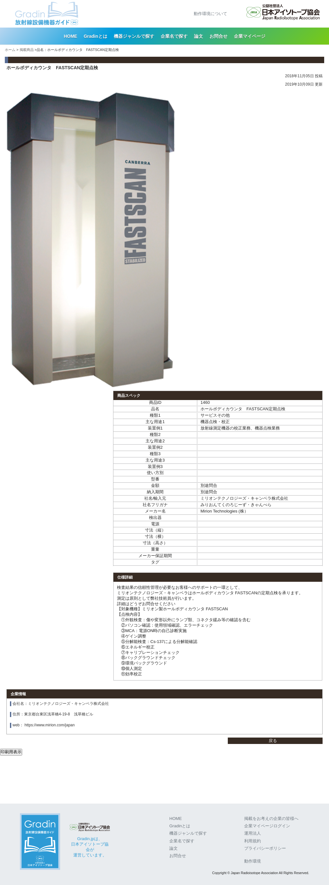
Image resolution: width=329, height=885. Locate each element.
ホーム (10, 50)
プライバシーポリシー (265, 848)
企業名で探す (174, 36)
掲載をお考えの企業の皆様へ (271, 818)
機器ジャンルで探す (134, 36)
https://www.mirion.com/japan (49, 725)
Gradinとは (95, 36)
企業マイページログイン (267, 825)
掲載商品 (27, 50)
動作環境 (252, 861)
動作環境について (210, 13)
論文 (198, 36)
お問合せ (218, 36)
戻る (273, 740)
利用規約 (252, 841)
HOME (70, 36)
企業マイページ (249, 36)
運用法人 (252, 833)
